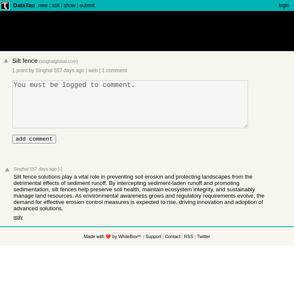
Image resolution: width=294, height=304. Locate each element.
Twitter (203, 247)
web (93, 70)
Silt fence (25, 60)
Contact (173, 247)
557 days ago (69, 70)
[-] (60, 180)
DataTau (24, 5)
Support (153, 247)
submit (87, 5)
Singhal (43, 70)
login (284, 5)
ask (56, 5)
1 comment (114, 70)
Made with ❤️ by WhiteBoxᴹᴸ (113, 247)
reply (18, 228)
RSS (188, 247)
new (43, 5)
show (70, 5)
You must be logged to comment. (133, 109)
